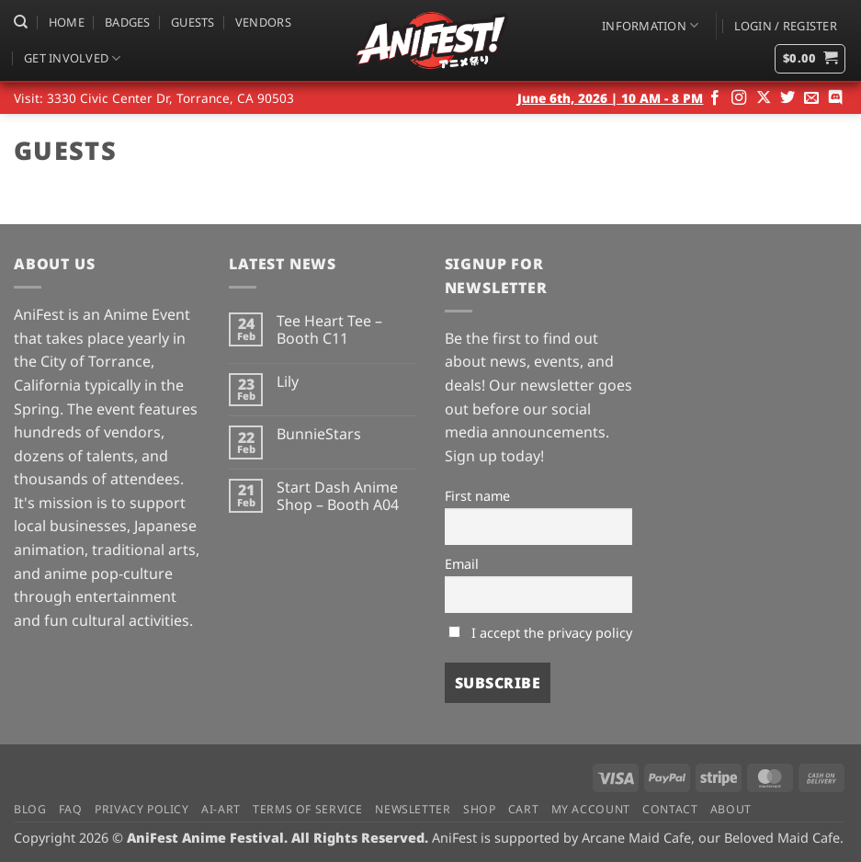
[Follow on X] (763, 98)
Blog (30, 809)
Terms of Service (308, 809)
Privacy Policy (142, 809)
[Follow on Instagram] (738, 98)
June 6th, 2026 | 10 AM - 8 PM (610, 98)
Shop (479, 809)
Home (67, 22)
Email (462, 564)
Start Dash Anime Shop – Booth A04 (338, 496)
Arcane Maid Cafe (636, 837)
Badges (128, 22)
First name (477, 496)
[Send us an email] (811, 98)
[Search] (21, 22)
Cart (523, 809)
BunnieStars (319, 434)
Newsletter (412, 809)
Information (650, 25)
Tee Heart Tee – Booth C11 (329, 329)
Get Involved (72, 58)
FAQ (71, 809)
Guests (193, 22)
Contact (669, 809)
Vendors (263, 22)
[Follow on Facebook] (715, 98)
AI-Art (221, 809)
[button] (785, 25)
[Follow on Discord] (835, 98)
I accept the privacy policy (540, 632)
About (731, 809)
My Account (590, 809)
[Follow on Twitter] (787, 98)
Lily (288, 382)
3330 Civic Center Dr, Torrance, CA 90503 (170, 98)
